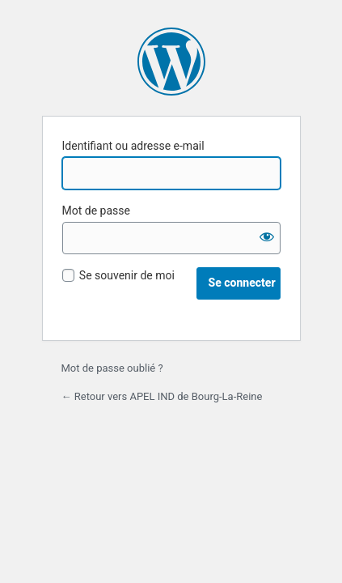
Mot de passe (96, 210)
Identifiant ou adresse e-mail (133, 145)
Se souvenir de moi (127, 275)
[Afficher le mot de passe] (264, 238)
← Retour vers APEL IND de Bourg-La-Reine (162, 396)
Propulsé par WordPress (171, 62)
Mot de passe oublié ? (112, 368)
